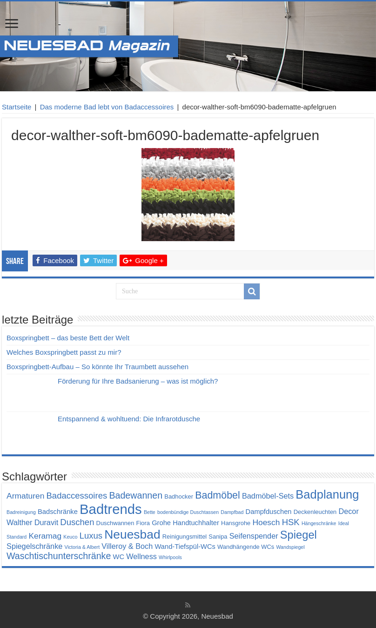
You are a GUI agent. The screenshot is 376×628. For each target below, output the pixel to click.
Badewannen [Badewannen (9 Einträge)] (135, 495)
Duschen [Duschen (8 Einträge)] (77, 522)
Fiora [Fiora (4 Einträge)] (143, 523)
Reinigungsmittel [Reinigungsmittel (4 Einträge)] (184, 536)
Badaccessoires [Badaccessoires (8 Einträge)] (76, 495)
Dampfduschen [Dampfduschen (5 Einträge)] (269, 511)
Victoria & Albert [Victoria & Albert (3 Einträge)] (82, 547)
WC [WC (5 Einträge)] (119, 556)
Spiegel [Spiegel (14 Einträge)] (298, 535)
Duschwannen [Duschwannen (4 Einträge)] (115, 523)
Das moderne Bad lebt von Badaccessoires (107, 107)
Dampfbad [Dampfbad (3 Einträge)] (232, 512)
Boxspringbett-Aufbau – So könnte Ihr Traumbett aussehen (97, 367)
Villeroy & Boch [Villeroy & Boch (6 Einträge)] (127, 546)
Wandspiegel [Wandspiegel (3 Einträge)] (290, 547)
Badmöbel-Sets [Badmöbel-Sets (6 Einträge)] (268, 496)
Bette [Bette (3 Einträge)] (149, 512)
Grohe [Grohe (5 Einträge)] (161, 523)
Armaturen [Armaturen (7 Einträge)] (25, 495)
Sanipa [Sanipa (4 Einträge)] (217, 536)
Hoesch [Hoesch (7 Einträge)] (266, 522)
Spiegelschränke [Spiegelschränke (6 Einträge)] (34, 546)
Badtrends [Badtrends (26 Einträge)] (111, 509)
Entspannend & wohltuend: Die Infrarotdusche (129, 419)
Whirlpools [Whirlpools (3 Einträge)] (170, 557)
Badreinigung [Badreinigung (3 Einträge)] (21, 512)
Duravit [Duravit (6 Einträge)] (46, 522)
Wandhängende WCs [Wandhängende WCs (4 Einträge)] (245, 546)
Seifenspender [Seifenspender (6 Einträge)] (253, 536)
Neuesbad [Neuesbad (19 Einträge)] (132, 534)
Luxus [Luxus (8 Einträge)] (91, 535)
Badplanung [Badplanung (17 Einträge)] (327, 494)
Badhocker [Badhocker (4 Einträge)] (178, 496)
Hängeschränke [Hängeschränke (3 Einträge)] (319, 523)
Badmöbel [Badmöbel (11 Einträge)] (217, 495)
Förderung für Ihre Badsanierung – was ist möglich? (138, 381)
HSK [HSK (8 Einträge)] (291, 522)
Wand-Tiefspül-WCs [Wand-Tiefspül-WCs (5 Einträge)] (184, 546)
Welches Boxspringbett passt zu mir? (64, 352)
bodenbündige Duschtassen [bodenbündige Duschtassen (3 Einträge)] (188, 512)
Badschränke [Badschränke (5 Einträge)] (58, 511)
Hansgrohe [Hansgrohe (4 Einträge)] (235, 523)
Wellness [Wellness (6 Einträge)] (141, 556)
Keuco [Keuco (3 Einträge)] (70, 537)
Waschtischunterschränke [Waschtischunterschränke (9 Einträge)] (59, 556)
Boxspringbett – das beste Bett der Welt (68, 338)
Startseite (16, 107)
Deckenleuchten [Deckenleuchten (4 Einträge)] (315, 511)
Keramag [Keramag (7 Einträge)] (44, 535)
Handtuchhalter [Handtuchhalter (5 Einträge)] (196, 523)
